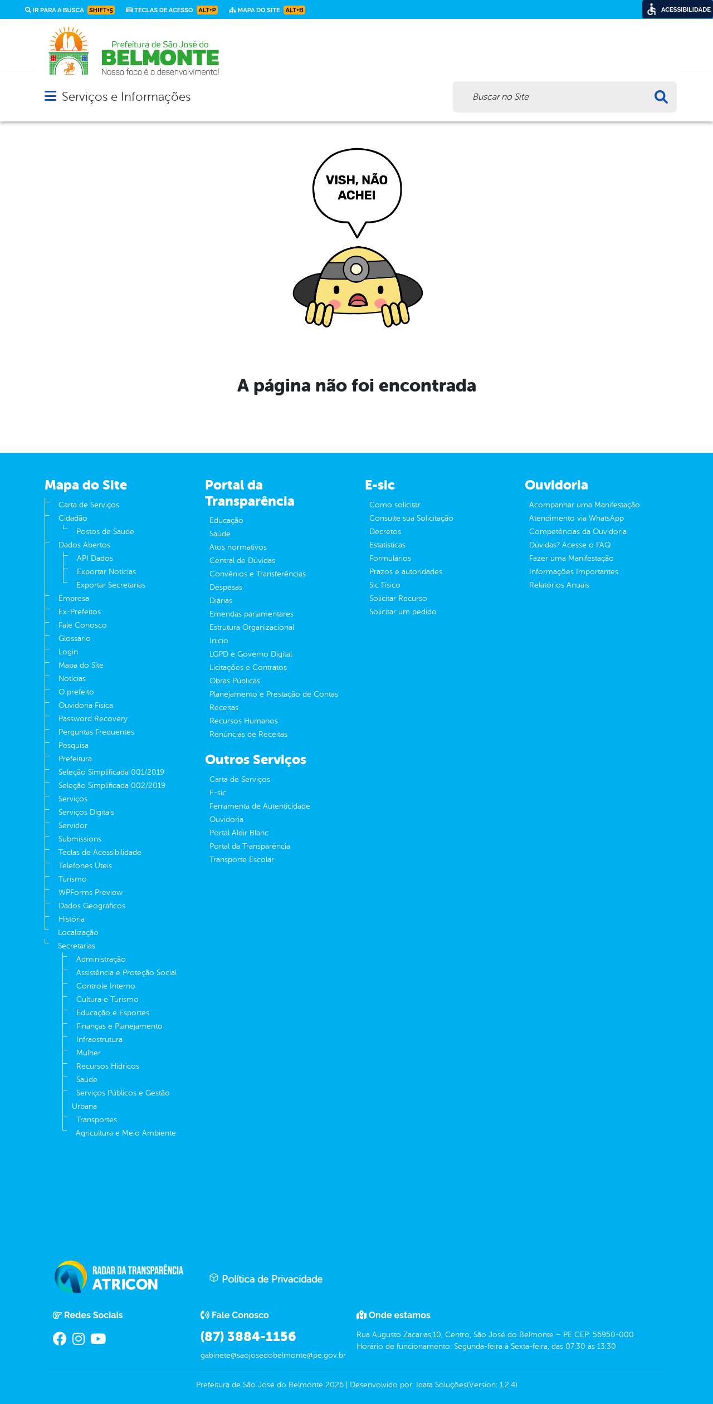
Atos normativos (238, 547)
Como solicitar (395, 505)
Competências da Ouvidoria (578, 531)
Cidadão (72, 518)
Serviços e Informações (126, 97)
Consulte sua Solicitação (411, 518)
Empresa (73, 598)
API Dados (95, 558)
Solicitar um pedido (403, 612)
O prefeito (76, 692)
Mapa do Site (81, 665)
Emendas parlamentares (251, 614)
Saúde (86, 1079)
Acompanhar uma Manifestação (584, 505)
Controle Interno (105, 986)
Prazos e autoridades (405, 572)
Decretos (385, 531)
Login (68, 652)
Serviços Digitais (86, 812)
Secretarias (76, 946)
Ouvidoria (226, 819)
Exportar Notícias (106, 572)
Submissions (79, 839)
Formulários (390, 558)
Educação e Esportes (112, 1013)
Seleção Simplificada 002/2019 (111, 785)
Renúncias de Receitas (248, 734)
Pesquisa (73, 745)
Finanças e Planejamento (119, 1026)
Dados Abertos (84, 545)
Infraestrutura (99, 1039)
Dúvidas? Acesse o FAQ (570, 545)
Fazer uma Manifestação (571, 558)
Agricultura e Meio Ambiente (126, 1133)
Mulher (88, 1053)
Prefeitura (75, 759)
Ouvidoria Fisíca (85, 705)
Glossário (74, 638)
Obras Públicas (234, 681)
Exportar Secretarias (110, 585)
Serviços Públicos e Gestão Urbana (121, 1100)
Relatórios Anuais (559, 585)
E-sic (217, 793)
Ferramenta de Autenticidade (259, 806)
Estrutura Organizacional (251, 627)
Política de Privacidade (266, 1279)
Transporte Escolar (241, 859)
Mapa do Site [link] (267, 10)
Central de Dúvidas (242, 560)
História (71, 919)
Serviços (72, 799)
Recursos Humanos (243, 721)
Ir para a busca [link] (70, 10)
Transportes (96, 1120)
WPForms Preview (90, 892)
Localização (78, 932)
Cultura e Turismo (107, 999)
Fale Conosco (82, 625)
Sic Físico (385, 585)
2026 (333, 1385)
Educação (226, 520)
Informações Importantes (573, 572)
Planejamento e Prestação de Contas (273, 694)
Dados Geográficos (91, 906)
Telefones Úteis (85, 866)
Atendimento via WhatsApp (576, 518)
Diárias (220, 600)
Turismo (72, 879)
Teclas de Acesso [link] (172, 10)
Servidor (72, 825)
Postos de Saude (105, 531)
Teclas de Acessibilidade (99, 852)
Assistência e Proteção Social (126, 972)
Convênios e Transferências (257, 574)
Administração (101, 959)
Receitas (223, 707)
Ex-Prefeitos (79, 612)
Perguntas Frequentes (96, 732)
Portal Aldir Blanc (238, 833)
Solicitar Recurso (398, 598)
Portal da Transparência (249, 846)
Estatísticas (387, 545)
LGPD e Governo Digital (250, 654)
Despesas (225, 587)
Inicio (218, 641)
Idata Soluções (441, 1385)
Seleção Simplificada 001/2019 (111, 772)
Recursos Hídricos (107, 1066)
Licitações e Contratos (248, 667)
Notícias (72, 678)
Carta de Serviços (88, 505)
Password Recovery (93, 719)
